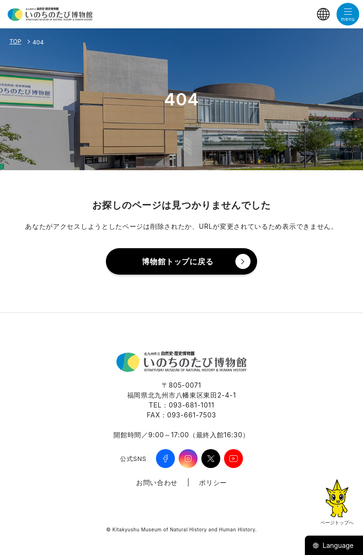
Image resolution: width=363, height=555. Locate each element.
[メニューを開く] (348, 14)
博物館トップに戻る (177, 261)
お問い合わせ (157, 482)
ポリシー (213, 482)
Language (333, 545)
